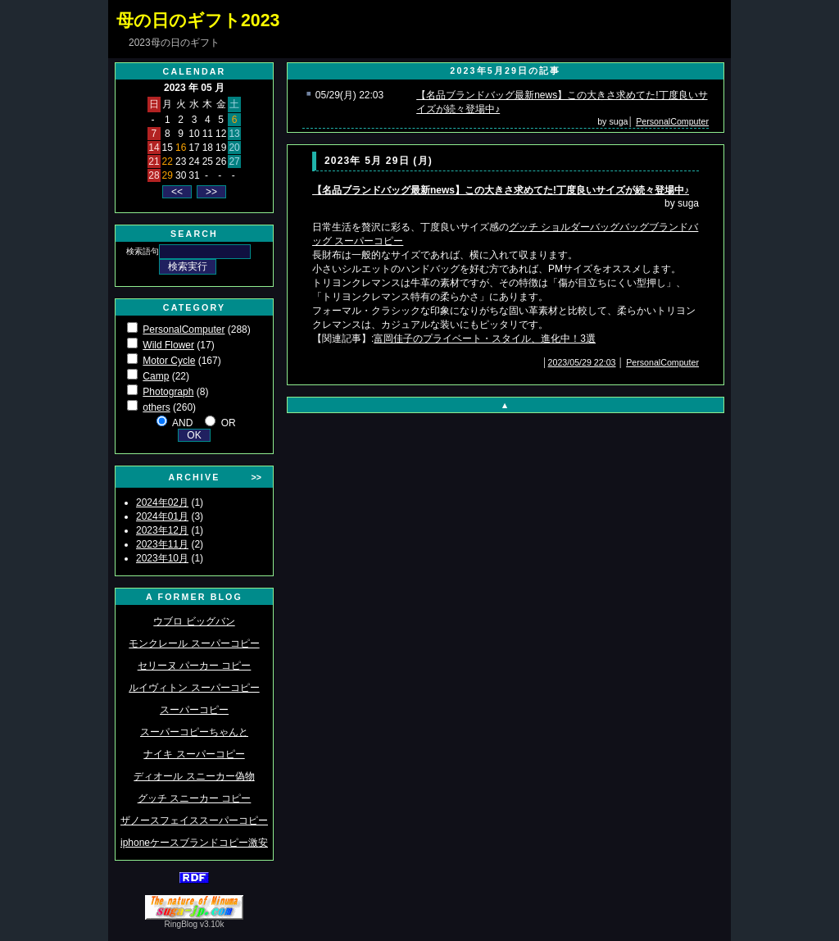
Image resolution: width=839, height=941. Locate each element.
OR (228, 423)
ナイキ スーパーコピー (193, 754)
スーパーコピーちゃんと (194, 732)
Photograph (168, 392)
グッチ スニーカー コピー (195, 798)
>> (256, 477)
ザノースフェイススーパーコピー (194, 820)
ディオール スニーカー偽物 (194, 776)
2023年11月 (162, 544)
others (156, 407)
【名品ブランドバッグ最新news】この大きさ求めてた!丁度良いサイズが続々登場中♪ (500, 190)
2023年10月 (162, 558)
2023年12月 (162, 530)
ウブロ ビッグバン (193, 621)
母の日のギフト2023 (197, 20)
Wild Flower (168, 345)
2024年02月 (162, 502)
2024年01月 (162, 516)
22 (167, 161)
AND (182, 423)
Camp (156, 376)
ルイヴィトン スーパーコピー (194, 687)
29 (167, 175)
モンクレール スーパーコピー (194, 643)
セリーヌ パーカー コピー (195, 665)
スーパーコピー (194, 710)
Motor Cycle (169, 360)
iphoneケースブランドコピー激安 (194, 842)
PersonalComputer (183, 329)
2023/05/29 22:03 (582, 362)
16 (180, 147)
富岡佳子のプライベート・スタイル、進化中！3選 (485, 338)
